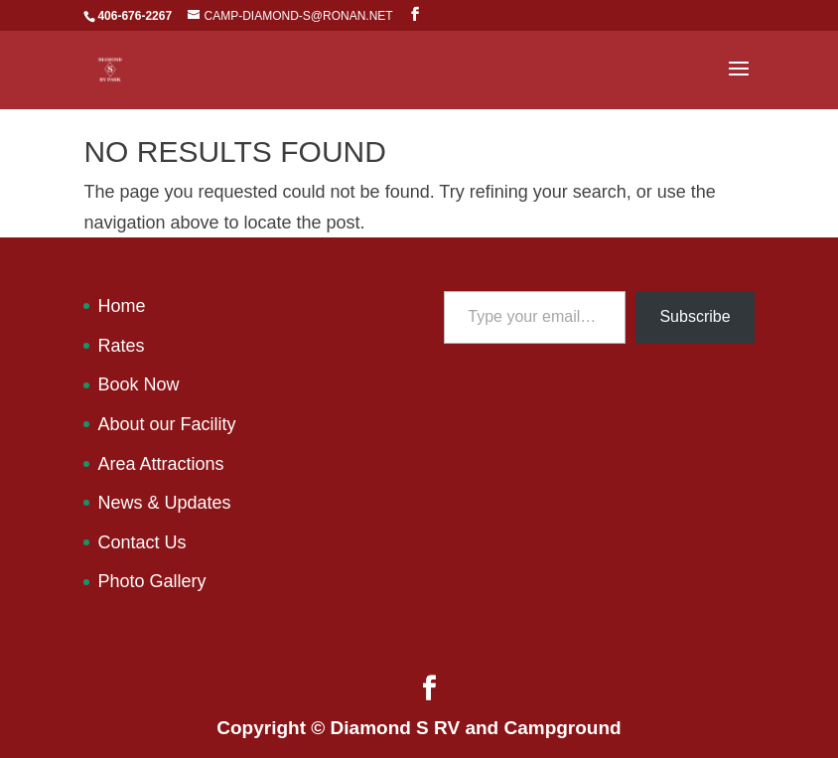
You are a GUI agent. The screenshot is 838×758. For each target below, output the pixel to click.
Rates (120, 346)
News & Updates (163, 503)
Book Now (138, 384)
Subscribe (694, 316)
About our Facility (166, 424)
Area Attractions (160, 464)
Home (121, 306)
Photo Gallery (151, 581)
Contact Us (141, 542)
